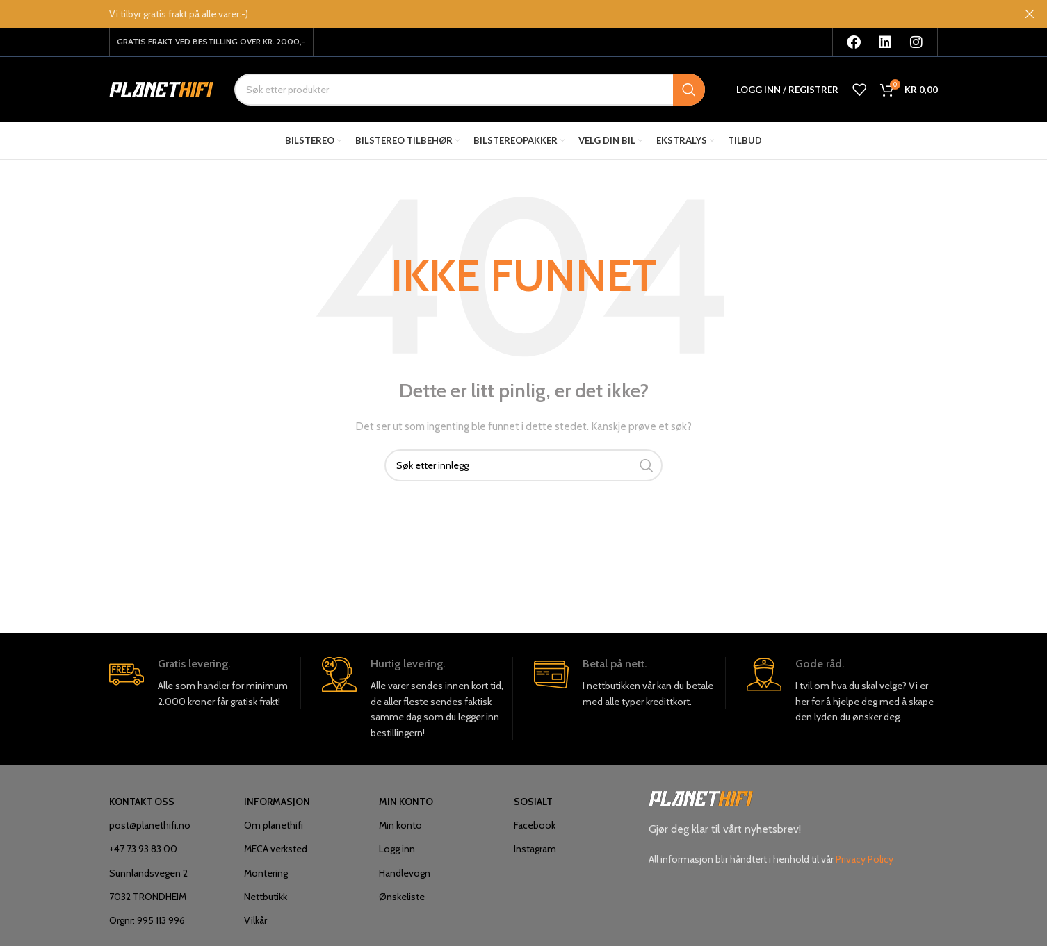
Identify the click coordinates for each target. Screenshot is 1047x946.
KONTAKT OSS (141, 807)
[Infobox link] (204, 689)
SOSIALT (533, 807)
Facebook (534, 831)
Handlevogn (404, 878)
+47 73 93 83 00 (143, 855)
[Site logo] (161, 92)
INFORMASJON (277, 807)
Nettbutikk (265, 902)
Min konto (400, 831)
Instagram (535, 855)
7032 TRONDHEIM (147, 902)
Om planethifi (273, 831)
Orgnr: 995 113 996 (147, 926)
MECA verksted (275, 855)
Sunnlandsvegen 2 (148, 878)
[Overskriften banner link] (502, 14)
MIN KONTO (406, 807)
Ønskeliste (402, 902)
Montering (266, 878)
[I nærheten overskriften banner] (1029, 14)
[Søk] (469, 93)
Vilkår (255, 926)
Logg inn (397, 855)
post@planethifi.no (149, 831)
